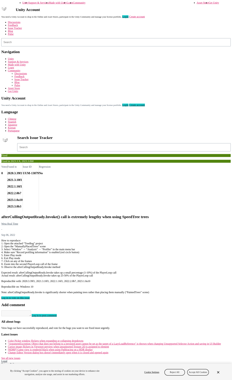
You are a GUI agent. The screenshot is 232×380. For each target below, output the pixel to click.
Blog (10, 31)
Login (125, 16)
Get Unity (214, 2)
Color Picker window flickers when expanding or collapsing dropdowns (45, 341)
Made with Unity (58, 2)
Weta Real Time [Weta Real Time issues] (9, 223)
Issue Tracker (15, 28)
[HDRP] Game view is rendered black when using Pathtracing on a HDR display (50, 350)
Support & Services (38, 2)
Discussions (14, 22)
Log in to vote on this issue (15, 297)
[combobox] (116, 42)
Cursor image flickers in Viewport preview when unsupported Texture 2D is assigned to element (58, 347)
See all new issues (10, 359)
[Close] (218, 372)
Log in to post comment (47, 316)
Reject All (174, 372)
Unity (25, 2)
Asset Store (203, 2)
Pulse (11, 34)
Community (79, 2)
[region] (116, 372)
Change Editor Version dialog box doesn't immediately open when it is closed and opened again (58, 353)
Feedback (13, 25)
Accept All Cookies (198, 372)
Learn (70, 2)
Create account (137, 16)
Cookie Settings (151, 372)
